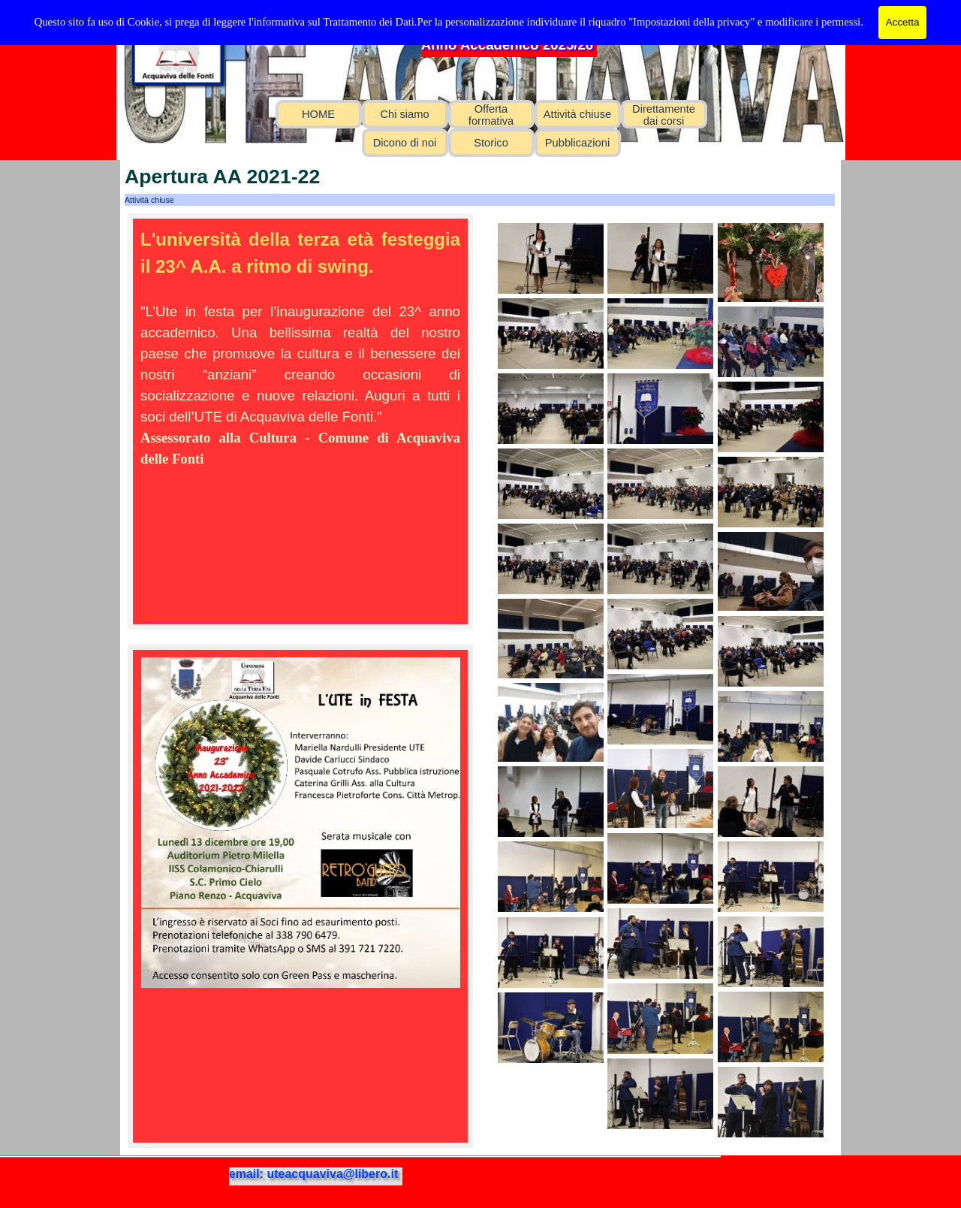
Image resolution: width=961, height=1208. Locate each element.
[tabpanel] (300, 348)
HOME (318, 114)
